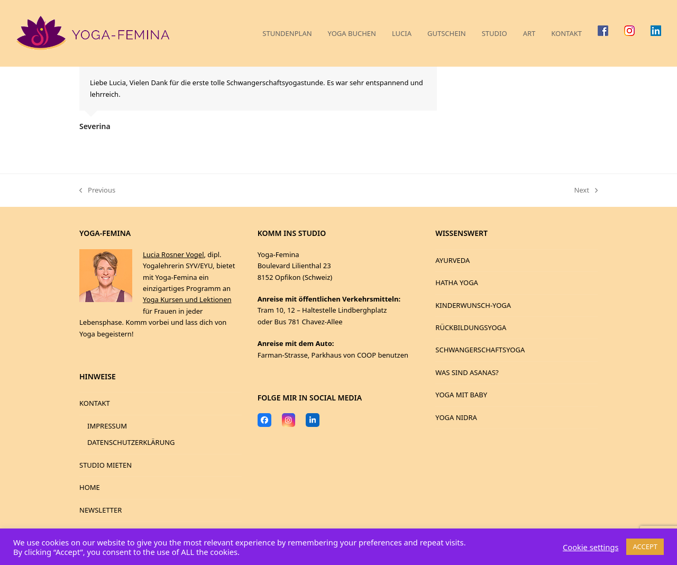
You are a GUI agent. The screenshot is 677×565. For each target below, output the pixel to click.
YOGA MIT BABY (461, 394)
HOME (89, 487)
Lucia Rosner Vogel (173, 254)
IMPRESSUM (107, 426)
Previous (97, 190)
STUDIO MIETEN (105, 465)
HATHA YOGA (456, 282)
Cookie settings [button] (590, 547)
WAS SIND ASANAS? (466, 372)
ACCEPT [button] (645, 546)
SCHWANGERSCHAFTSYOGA (480, 349)
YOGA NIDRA (456, 417)
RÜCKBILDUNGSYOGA (470, 327)
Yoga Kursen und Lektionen (187, 299)
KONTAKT (94, 403)
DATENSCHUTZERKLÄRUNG (131, 442)
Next (586, 190)
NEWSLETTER (100, 510)
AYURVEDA (452, 260)
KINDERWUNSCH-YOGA (473, 305)
